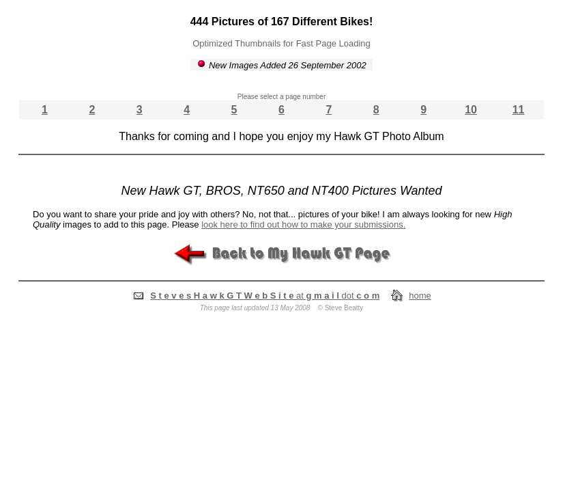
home (420, 295)
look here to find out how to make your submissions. (303, 224)
